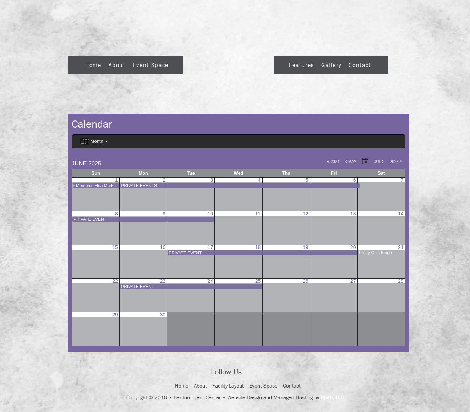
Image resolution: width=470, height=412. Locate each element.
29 (115, 314)
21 (401, 247)
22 (115, 281)
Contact (360, 64)
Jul (379, 161)
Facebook (253, 372)
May (350, 161)
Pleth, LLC (332, 397)
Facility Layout (228, 385)
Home (93, 64)
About (117, 64)
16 (162, 247)
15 (115, 247)
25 (258, 281)
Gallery (331, 64)
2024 (333, 161)
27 (353, 281)
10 (210, 213)
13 (353, 213)
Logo (228, 63)
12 (305, 213)
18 (258, 247)
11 (258, 213)
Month (94, 141)
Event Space (151, 64)
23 (162, 281)
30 (162, 314)
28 (401, 281)
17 (210, 247)
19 (305, 247)
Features (301, 64)
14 (401, 213)
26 (305, 281)
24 (210, 281)
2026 (396, 161)
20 (353, 247)
